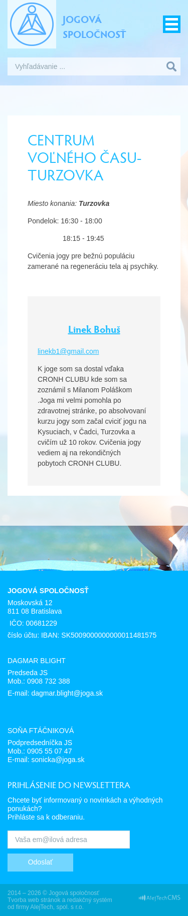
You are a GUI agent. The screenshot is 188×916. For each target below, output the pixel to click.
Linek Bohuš (94, 329)
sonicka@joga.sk (57, 760)
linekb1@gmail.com (68, 351)
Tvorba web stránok (34, 900)
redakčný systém (89, 900)
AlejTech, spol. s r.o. (57, 907)
